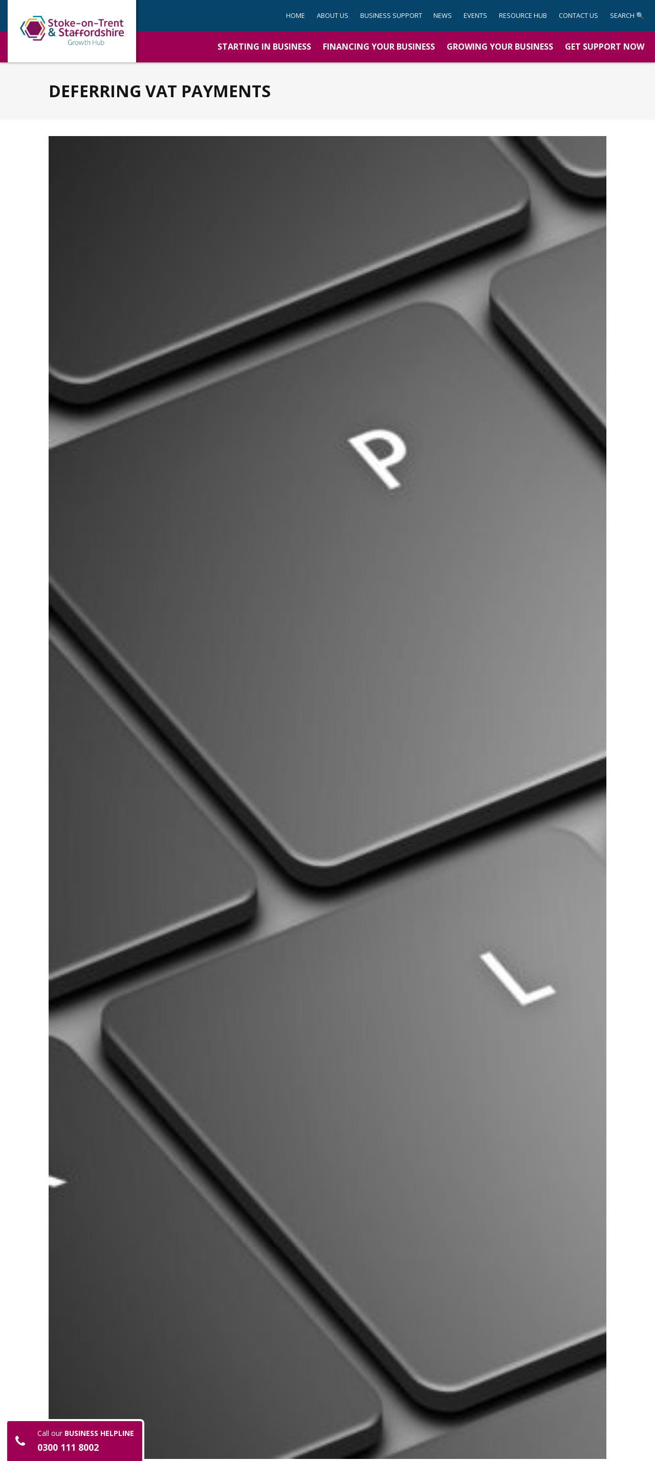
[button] (391, 15)
